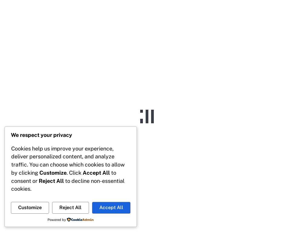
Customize (30, 207)
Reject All (70, 207)
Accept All (111, 207)
